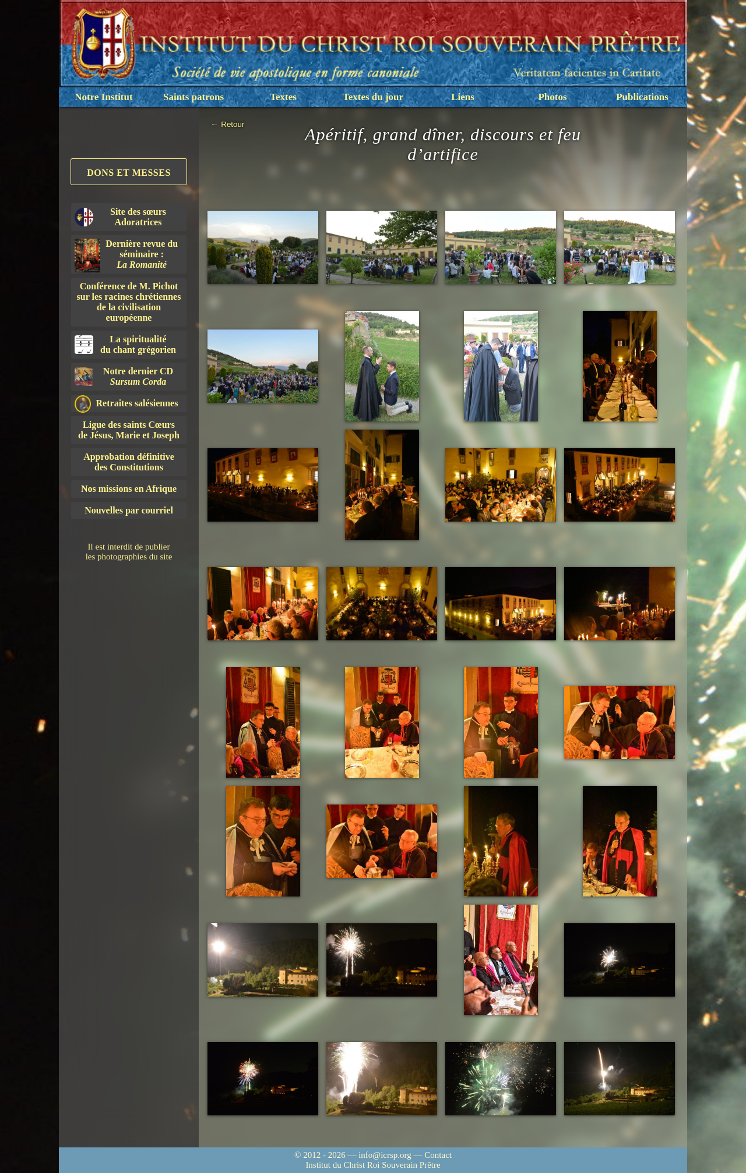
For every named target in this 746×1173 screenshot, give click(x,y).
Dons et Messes (129, 173)
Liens (462, 96)
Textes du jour (373, 96)
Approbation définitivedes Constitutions (128, 462)
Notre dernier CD (124, 376)
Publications (642, 96)
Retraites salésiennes (126, 403)
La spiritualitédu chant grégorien (125, 344)
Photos (552, 96)
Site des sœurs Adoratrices (120, 217)
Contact (438, 1155)
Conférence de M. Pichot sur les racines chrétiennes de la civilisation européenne (129, 302)
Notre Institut (103, 96)
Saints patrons (193, 96)
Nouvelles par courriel (129, 510)
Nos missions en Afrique (129, 489)
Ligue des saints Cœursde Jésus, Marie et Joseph (129, 430)
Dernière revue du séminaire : (126, 255)
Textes (283, 96)
